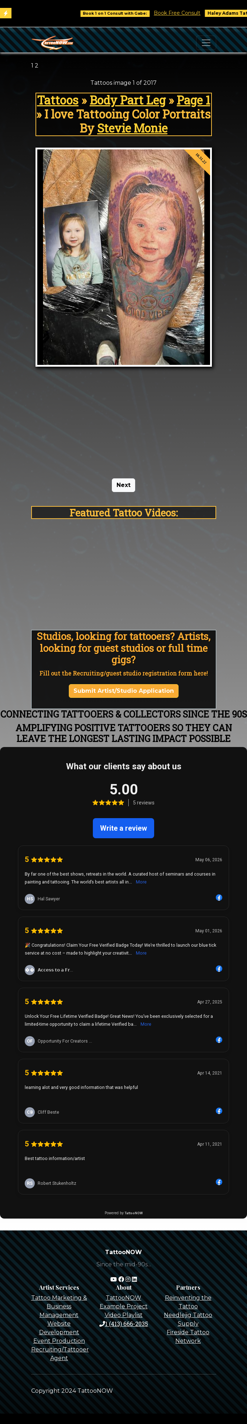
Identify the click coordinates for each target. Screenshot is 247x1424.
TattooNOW (123, 1297)
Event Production (59, 1340)
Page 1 (193, 100)
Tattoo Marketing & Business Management (59, 1306)
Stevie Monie (132, 128)
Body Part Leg (128, 100)
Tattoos (58, 100)
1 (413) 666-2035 (123, 1323)
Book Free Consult (182, 13)
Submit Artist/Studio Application (123, 690)
